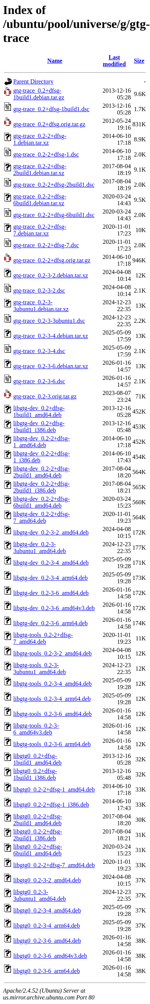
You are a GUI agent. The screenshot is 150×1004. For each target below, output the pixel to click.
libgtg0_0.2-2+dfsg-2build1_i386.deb (37, 834)
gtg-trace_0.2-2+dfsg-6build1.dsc (53, 215)
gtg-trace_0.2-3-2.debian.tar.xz (50, 275)
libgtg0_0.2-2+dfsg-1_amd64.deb (54, 789)
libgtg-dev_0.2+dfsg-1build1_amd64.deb (39, 411)
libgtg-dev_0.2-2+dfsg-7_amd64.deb (41, 517)
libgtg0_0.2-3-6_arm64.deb (46, 971)
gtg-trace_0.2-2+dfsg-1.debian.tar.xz (39, 139)
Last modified (114, 60)
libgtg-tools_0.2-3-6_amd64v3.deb (36, 729)
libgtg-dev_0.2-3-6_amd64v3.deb (54, 608)
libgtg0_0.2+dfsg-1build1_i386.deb (35, 774)
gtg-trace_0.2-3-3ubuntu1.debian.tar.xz (41, 305)
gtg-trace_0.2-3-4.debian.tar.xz (50, 336)
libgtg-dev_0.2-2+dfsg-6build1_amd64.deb (41, 502)
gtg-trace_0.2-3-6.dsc (39, 381)
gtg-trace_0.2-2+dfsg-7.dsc (46, 245)
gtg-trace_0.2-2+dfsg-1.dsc (46, 154)
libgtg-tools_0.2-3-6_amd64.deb (52, 714)
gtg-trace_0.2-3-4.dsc (39, 351)
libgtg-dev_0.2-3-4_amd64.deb (51, 562)
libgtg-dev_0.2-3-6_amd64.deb (51, 593)
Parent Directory (33, 81)
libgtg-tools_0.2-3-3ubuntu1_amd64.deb (39, 668)
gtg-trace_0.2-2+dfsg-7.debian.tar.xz (39, 230)
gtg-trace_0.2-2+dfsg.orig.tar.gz (52, 260)
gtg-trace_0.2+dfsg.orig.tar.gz (49, 124)
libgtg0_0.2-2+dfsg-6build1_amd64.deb (37, 850)
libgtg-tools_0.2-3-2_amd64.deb (52, 653)
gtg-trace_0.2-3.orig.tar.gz (45, 396)
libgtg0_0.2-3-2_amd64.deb (47, 880)
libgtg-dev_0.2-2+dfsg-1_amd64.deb (41, 441)
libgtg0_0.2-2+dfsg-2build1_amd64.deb (37, 819)
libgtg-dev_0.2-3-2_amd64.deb (51, 532)
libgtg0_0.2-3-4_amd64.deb (47, 910)
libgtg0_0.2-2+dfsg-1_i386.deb (51, 804)
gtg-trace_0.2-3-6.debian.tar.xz (50, 366)
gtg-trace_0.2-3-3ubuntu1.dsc (49, 321)
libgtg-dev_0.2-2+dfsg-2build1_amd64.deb (41, 472)
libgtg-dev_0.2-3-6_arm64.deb (50, 623)
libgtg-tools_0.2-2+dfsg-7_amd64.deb (43, 638)
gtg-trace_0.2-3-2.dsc (39, 290)
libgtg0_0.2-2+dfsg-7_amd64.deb (54, 865)
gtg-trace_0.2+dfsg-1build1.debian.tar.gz (38, 94)
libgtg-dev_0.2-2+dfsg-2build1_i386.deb (41, 487)
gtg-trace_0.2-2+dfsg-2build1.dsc (53, 184)
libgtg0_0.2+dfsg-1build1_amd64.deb (37, 759)
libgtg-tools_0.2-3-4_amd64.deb (52, 683)
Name (54, 60)
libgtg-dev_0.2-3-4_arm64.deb (50, 578)
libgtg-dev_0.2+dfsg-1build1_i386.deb (39, 426)
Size (139, 60)
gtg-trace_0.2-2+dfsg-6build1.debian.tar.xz (39, 199)
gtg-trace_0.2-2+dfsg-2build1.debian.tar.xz (39, 169)
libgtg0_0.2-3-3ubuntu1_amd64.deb (39, 895)
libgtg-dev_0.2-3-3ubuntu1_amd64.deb (39, 547)
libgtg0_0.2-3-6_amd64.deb (47, 940)
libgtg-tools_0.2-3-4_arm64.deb (52, 699)
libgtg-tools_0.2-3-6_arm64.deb (52, 744)
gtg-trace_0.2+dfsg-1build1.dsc (51, 109)
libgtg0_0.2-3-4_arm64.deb (46, 925)
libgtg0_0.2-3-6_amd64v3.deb (50, 956)
